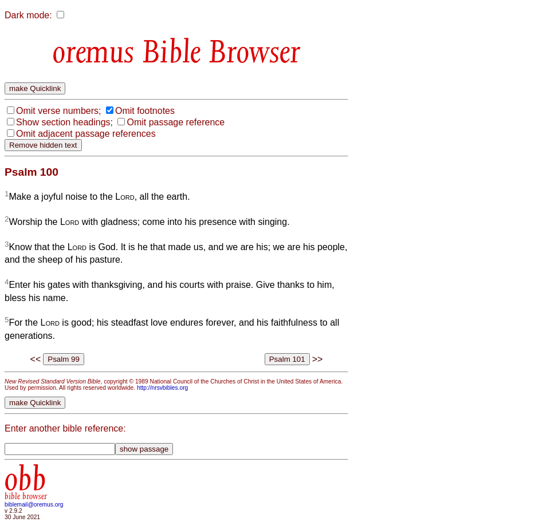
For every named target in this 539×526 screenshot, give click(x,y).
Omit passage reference (176, 122)
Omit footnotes (145, 111)
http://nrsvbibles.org (162, 388)
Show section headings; (64, 122)
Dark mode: (28, 15)
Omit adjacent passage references (86, 134)
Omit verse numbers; (58, 111)
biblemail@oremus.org (34, 504)
